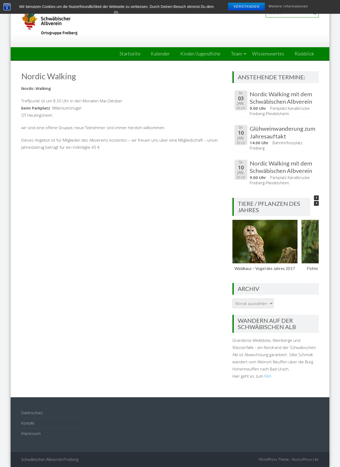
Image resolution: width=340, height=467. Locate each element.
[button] (316, 197)
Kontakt (28, 423)
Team (236, 53)
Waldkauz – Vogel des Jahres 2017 (265, 268)
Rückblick (304, 53)
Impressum (31, 433)
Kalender (160, 53)
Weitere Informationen (288, 6)
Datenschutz (32, 412)
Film (267, 376)
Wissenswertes (268, 53)
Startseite (130, 53)
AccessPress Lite (305, 459)
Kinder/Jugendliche (200, 53)
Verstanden (246, 6)
